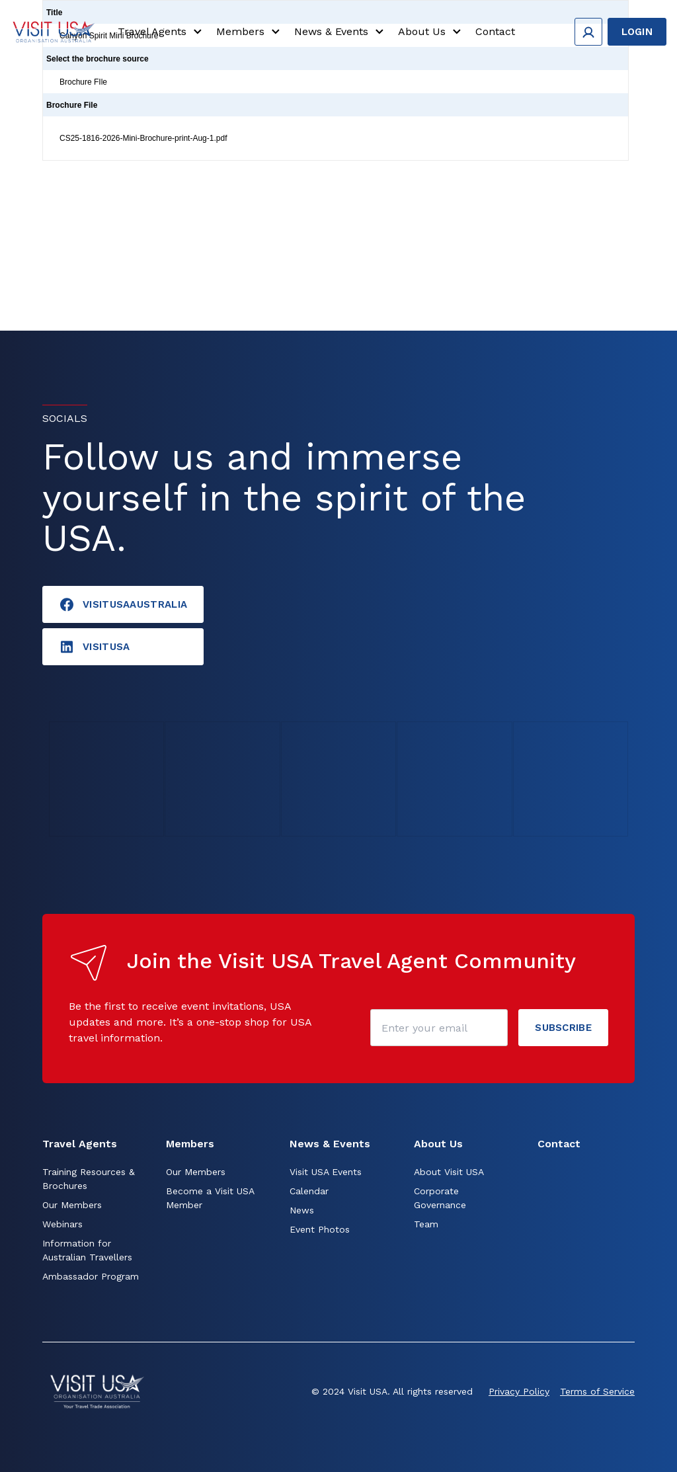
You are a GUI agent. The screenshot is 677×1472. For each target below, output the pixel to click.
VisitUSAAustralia (123, 604)
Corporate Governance (440, 1198)
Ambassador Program (90, 1276)
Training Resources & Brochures (88, 1178)
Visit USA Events (326, 1171)
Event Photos (320, 1229)
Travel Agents (162, 32)
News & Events (340, 32)
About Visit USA (449, 1171)
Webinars (62, 1224)
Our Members (72, 1205)
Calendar (309, 1191)
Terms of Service (597, 1391)
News (302, 1210)
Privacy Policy (519, 1391)
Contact (495, 31)
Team (426, 1224)
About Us (431, 32)
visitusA (94, 647)
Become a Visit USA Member (210, 1198)
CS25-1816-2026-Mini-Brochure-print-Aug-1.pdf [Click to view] (143, 138)
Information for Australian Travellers (87, 1250)
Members (250, 32)
